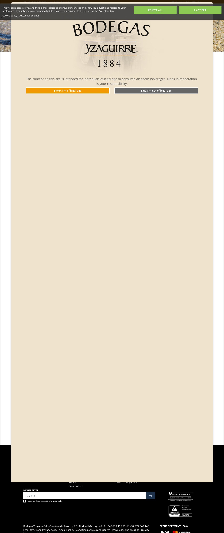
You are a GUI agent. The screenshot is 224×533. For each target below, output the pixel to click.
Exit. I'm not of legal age (156, 90)
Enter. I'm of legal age (67, 90)
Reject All (155, 10)
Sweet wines (75, 486)
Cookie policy (9, 15)
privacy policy (57, 501)
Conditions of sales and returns (93, 529)
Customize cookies (29, 15)
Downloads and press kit (125, 529)
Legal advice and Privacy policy (40, 529)
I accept (200, 10)
